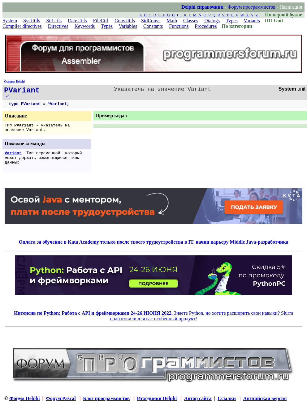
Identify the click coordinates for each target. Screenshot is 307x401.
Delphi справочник (202, 7)
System (9, 20)
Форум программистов (251, 7)
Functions (178, 26)
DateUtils (77, 20)
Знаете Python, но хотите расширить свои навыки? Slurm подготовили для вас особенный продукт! (153, 315)
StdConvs (150, 20)
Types (232, 20)
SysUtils (31, 20)
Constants (153, 26)
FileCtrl (101, 20)
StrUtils (54, 20)
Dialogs (212, 20)
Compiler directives (22, 26)
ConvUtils (125, 20)
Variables (128, 26)
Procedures (206, 26)
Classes (190, 20)
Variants (252, 20)
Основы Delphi (14, 81)
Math (171, 20)
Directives (58, 26)
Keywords (84, 26)
